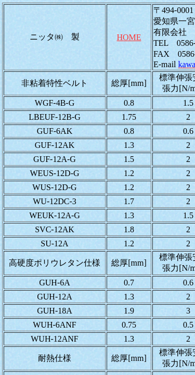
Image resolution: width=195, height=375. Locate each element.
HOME (128, 37)
